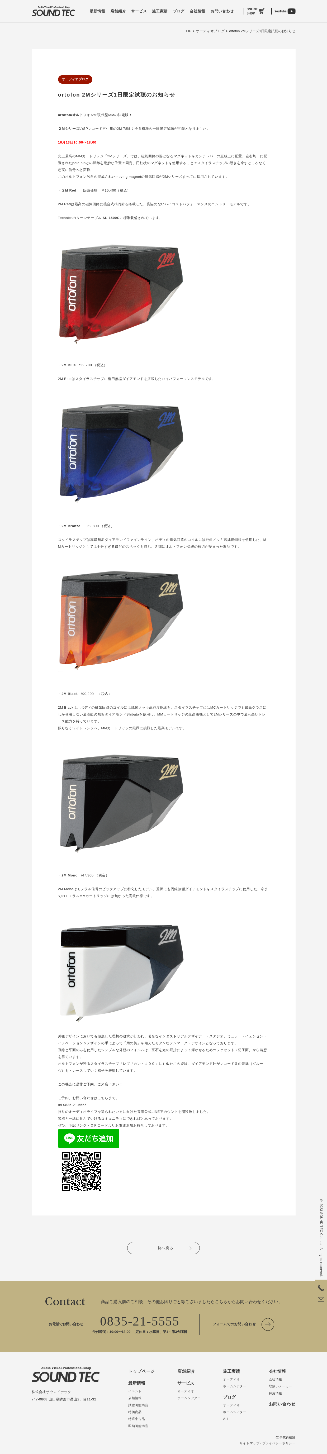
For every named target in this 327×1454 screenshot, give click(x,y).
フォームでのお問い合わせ (234, 1324)
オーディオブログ (75, 79)
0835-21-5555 (139, 1321)
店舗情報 (134, 1398)
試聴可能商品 (138, 1405)
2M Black (69, 694)
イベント (134, 1391)
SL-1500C (111, 218)
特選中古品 (136, 1419)
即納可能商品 (138, 1426)
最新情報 (97, 11)
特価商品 (134, 1412)
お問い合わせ (222, 11)
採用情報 (275, 1393)
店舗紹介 (118, 11)
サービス (139, 11)
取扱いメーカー (280, 1386)
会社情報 (197, 11)
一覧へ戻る (163, 1248)
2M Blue (68, 365)
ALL (226, 1419)
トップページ (141, 1371)
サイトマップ (250, 1443)
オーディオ (185, 1391)
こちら (103, 1098)
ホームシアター (189, 1398)
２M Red (68, 190)
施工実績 (160, 11)
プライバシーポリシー (279, 1443)
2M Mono (69, 875)
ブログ (178, 11)
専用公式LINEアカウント (157, 1112)
